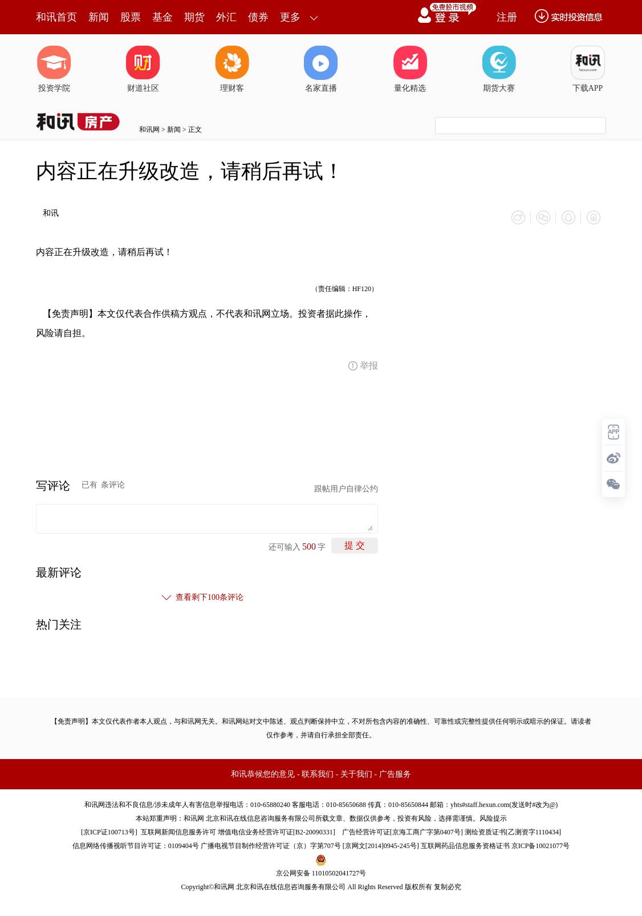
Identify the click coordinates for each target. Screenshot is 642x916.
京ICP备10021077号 (540, 846)
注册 (507, 17)
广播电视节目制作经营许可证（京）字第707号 (271, 846)
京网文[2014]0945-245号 (381, 846)
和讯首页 (56, 17)
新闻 (98, 17)
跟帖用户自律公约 (346, 489)
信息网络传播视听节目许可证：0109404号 (135, 846)
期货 (194, 17)
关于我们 (356, 774)
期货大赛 (499, 69)
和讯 (51, 213)
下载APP (588, 69)
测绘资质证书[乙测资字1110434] (513, 832)
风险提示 (493, 818)
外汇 (226, 17)
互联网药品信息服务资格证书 (465, 846)
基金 (162, 17)
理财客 (232, 69)
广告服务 (395, 774)
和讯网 (149, 130)
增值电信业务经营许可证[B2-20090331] (276, 832)
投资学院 (54, 69)
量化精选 (410, 69)
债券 (258, 17)
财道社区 (143, 69)
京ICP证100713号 (109, 832)
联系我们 (318, 774)
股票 (130, 17)
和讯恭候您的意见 (263, 774)
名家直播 (321, 69)
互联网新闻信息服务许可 (178, 832)
